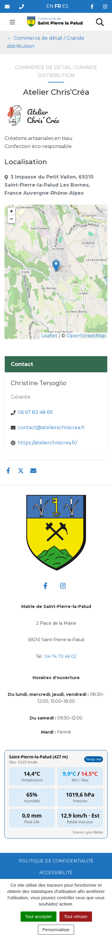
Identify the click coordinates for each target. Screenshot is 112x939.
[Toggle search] (100, 22)
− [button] (11, 219)
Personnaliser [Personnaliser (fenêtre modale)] (56, 929)
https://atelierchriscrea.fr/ (47, 443)
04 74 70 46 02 (60, 656)
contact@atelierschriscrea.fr (51, 427)
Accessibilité (56, 872)
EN (49, 6)
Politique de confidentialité (56, 861)
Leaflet (49, 336)
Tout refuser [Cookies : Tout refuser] (76, 916)
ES (65, 6)
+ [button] (11, 211)
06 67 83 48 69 (35, 412)
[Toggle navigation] (12, 21)
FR (58, 6)
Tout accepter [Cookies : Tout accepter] (38, 916)
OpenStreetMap (86, 336)
